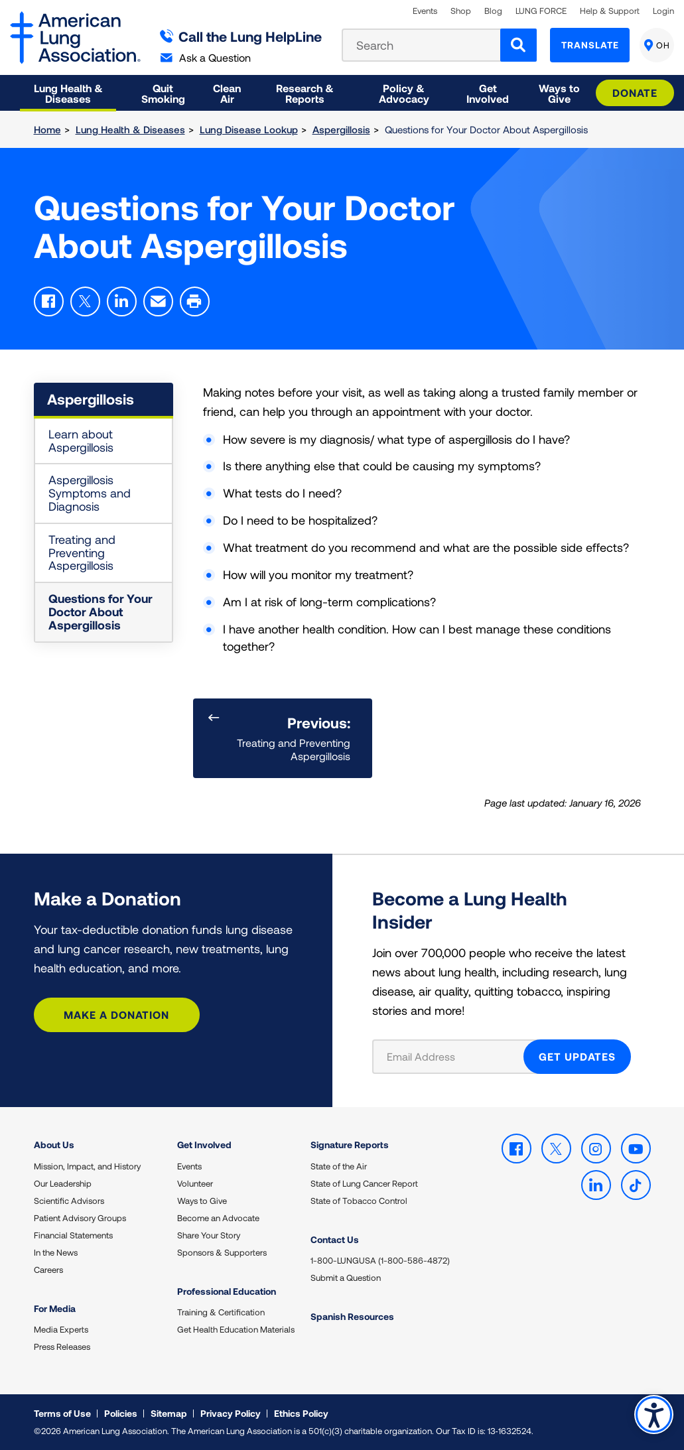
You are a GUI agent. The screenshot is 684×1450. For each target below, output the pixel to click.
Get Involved (204, 1144)
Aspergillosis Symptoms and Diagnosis (89, 492)
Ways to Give (202, 1200)
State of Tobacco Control (358, 1200)
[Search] (518, 45)
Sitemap (169, 1413)
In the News (56, 1252)
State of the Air (338, 1166)
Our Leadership (63, 1183)
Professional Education (226, 1291)
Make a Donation (116, 1014)
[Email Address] (456, 1056)
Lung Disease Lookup (249, 129)
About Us (54, 1144)
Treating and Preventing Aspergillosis (81, 552)
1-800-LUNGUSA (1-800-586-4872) (380, 1260)
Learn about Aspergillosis (80, 440)
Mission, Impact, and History (87, 1166)
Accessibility (654, 1414)
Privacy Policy (230, 1413)
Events (425, 11)
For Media (55, 1308)
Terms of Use (62, 1413)
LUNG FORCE (541, 11)
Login (663, 11)
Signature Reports (349, 1144)
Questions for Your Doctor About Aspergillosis (100, 611)
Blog (493, 11)
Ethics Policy (301, 1413)
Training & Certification (221, 1312)
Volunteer (195, 1183)
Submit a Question (345, 1277)
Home (47, 129)
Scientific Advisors (69, 1200)
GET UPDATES (577, 1056)
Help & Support (610, 11)
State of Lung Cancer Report (364, 1183)
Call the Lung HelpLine (241, 36)
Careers (48, 1269)
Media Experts (61, 1329)
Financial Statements (73, 1235)
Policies (120, 1413)
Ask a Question (206, 57)
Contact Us (334, 1239)
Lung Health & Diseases (130, 129)
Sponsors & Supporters (222, 1252)
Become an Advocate (218, 1218)
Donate (634, 92)
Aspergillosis (341, 129)
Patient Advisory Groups (80, 1218)
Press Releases (62, 1346)
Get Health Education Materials (236, 1329)
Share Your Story (208, 1235)
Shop (460, 11)
